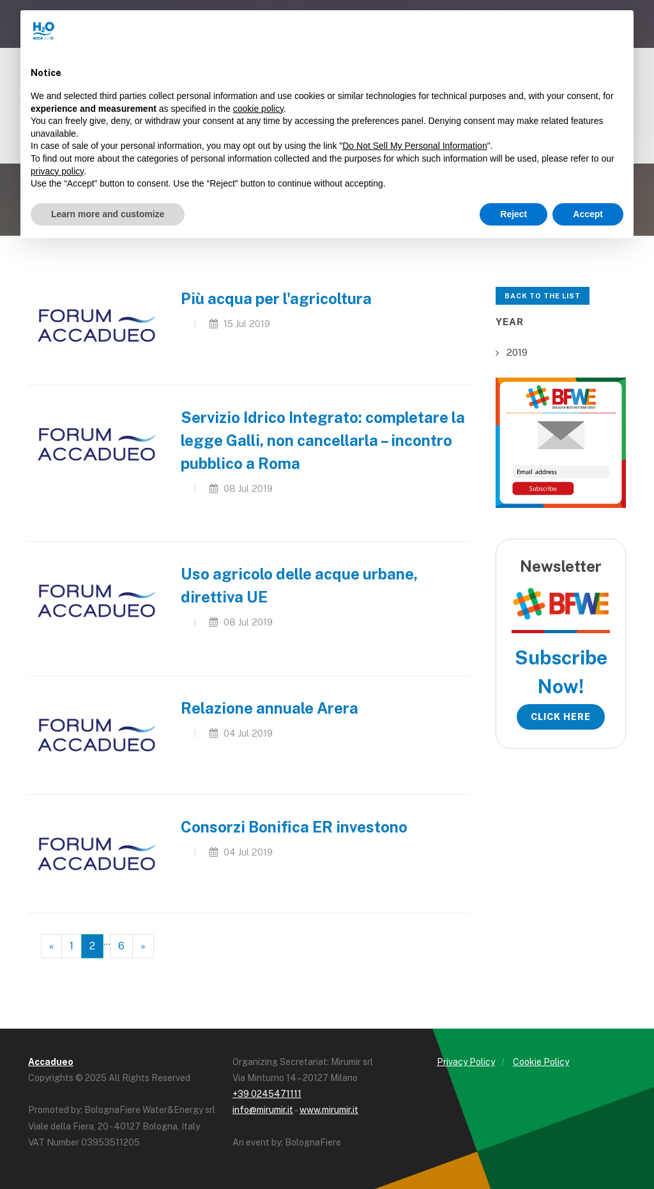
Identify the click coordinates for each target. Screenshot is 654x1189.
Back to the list (543, 296)
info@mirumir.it (262, 1110)
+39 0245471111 (266, 1094)
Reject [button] (513, 214)
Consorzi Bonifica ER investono (294, 827)
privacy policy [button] (57, 171)
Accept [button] (588, 214)
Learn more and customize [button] (107, 214)
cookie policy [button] (258, 109)
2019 (517, 352)
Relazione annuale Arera (269, 708)
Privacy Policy (466, 1062)
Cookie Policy (541, 1062)
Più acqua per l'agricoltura (276, 298)
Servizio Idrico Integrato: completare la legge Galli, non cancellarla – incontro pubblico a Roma (323, 440)
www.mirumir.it (329, 1110)
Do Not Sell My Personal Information (414, 146)
